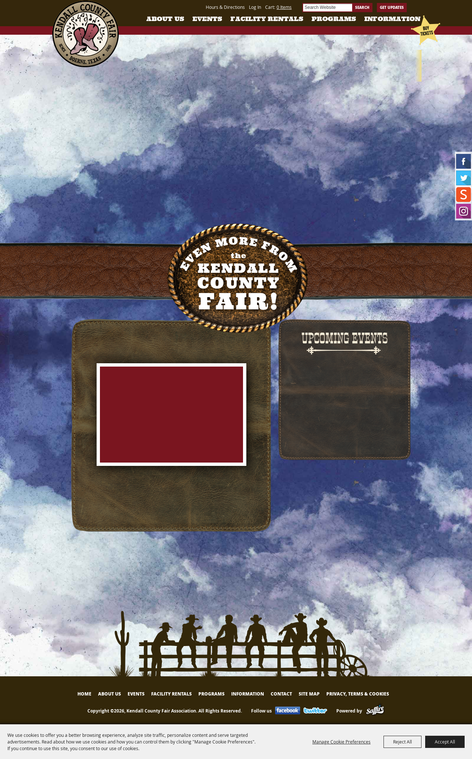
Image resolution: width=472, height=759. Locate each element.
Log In (255, 7)
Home (84, 694)
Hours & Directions (225, 7)
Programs (334, 19)
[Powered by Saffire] (375, 711)
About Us (165, 19)
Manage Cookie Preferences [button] (341, 742)
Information (392, 19)
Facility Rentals (266, 19)
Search (362, 7)
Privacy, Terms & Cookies (357, 694)
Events (207, 19)
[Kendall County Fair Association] (85, 34)
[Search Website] (327, 7)
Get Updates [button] (392, 7)
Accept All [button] (445, 742)
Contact (281, 694)
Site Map (309, 694)
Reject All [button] (402, 742)
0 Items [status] (284, 7)
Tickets (431, 63)
